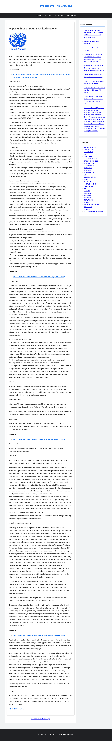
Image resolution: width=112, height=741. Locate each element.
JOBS (86, 179)
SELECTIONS (88, 195)
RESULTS (87, 191)
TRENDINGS (88, 207)
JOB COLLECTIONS (90, 177)
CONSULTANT (88, 152)
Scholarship (88, 193)
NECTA (86, 188)
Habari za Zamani (36, 719)
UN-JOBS (87, 209)
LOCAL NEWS (88, 186)
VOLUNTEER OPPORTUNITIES (93, 211)
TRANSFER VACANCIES (91, 204)
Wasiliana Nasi (71, 15)
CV (85, 154)
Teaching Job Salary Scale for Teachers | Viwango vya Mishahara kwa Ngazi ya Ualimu (94, 68)
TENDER (86, 202)
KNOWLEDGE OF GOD (91, 182)
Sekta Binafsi (59, 15)
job (85, 175)
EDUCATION (88, 156)
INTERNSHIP (88, 168)
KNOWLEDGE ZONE (90, 184)
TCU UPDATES (88, 200)
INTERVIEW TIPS (89, 172)
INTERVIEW (87, 170)
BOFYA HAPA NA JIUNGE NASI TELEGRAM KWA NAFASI (33, 277)
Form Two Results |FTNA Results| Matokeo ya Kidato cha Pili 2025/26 (94, 90)
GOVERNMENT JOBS (90, 159)
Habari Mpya (46, 719)
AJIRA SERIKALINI (90, 147)
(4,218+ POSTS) (59, 277)
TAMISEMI (87, 198)
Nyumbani (38, 15)
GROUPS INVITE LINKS (91, 161)
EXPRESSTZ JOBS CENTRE (56, 6)
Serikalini (48, 15)
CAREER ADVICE (89, 149)
